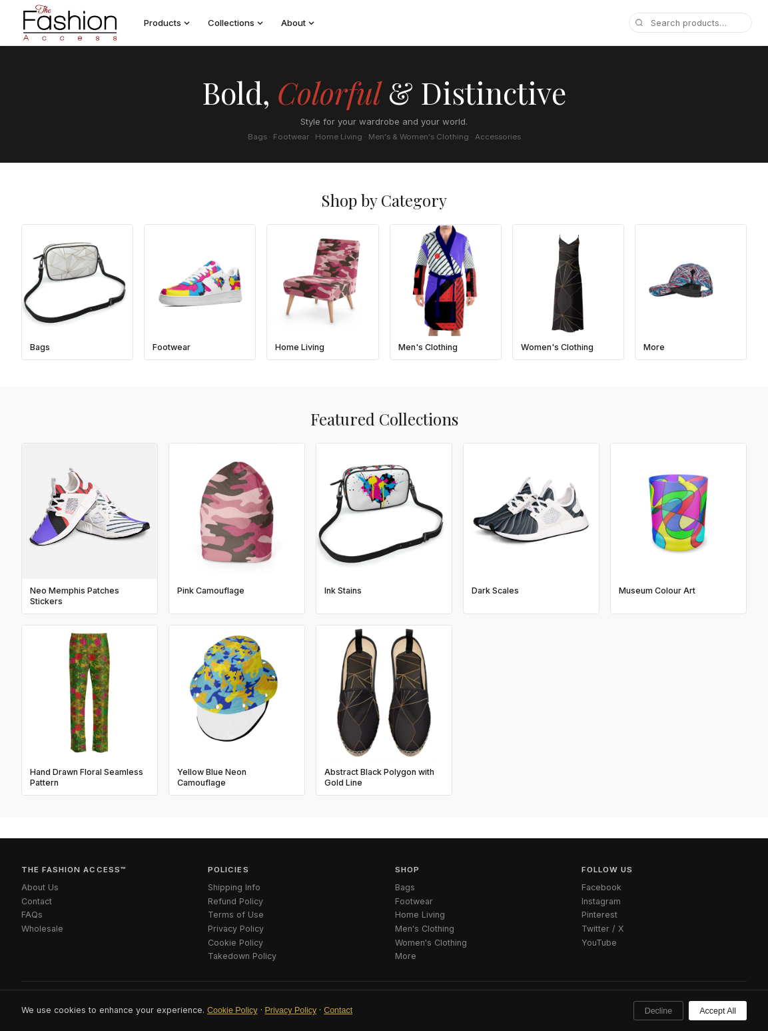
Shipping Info (234, 887)
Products (167, 22)
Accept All (717, 1011)
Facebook (601, 887)
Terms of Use (236, 915)
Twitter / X (602, 929)
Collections (235, 22)
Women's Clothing (431, 943)
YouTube (599, 943)
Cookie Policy (232, 1010)
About (297, 22)
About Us (40, 887)
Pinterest (599, 915)
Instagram (601, 901)
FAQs (32, 915)
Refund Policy (235, 901)
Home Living (420, 915)
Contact (338, 1010)
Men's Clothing (424, 929)
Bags (405, 887)
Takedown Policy (242, 956)
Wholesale (42, 929)
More (405, 956)
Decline (659, 1011)
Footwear (414, 901)
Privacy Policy (291, 1010)
